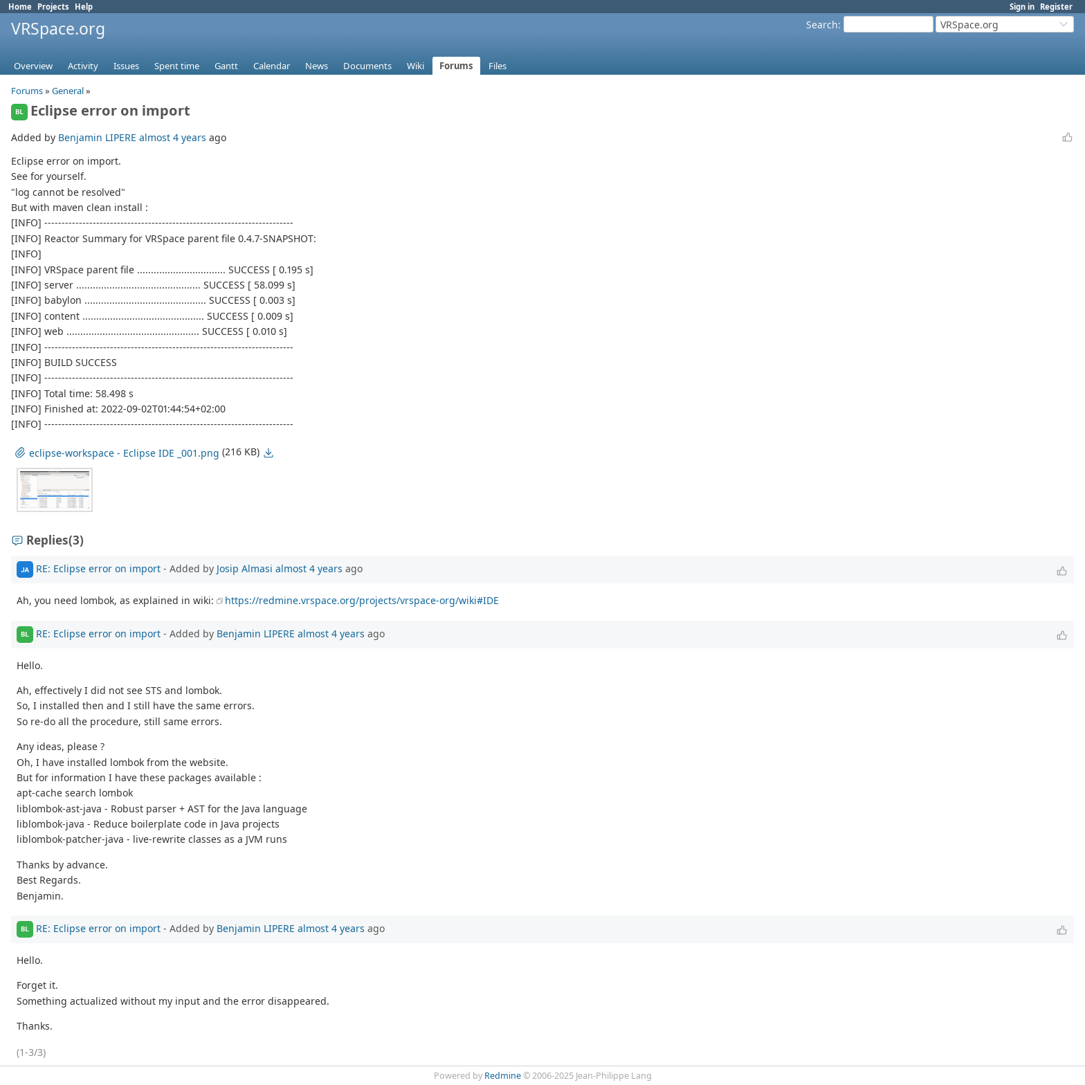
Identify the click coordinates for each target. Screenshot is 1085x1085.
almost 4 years (172, 137)
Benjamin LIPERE (97, 137)
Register (1056, 6)
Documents (367, 66)
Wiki (415, 66)
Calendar (271, 66)
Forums (456, 66)
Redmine (502, 1076)
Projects (53, 6)
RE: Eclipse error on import (98, 568)
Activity (83, 66)
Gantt (226, 66)
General (68, 90)
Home (20, 6)
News (316, 66)
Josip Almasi (245, 568)
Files (498, 66)
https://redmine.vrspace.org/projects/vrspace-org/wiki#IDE (362, 600)
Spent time (176, 66)
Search (822, 24)
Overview (33, 66)
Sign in (1022, 6)
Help (84, 6)
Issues (126, 66)
